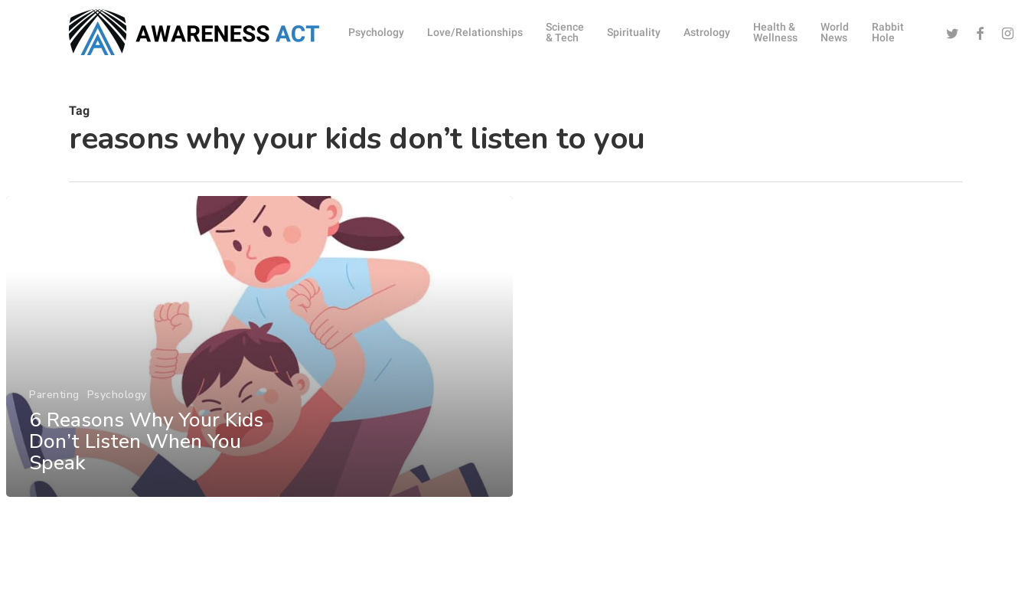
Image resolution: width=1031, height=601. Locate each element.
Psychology (116, 405)
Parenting (54, 405)
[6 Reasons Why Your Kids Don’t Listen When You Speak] (258, 358)
